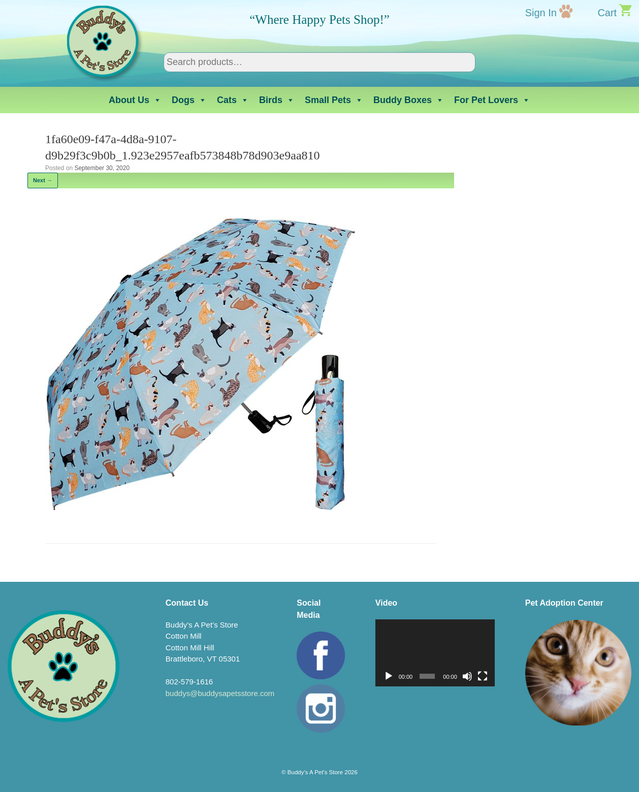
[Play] (389, 676)
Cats (233, 100)
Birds (277, 100)
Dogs (189, 100)
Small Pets (334, 100)
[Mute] (467, 676)
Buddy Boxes (408, 100)
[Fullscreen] (482, 676)
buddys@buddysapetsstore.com (220, 693)
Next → (42, 180)
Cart (607, 12)
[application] (435, 652)
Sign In (541, 12)
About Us (135, 100)
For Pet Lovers (492, 100)
